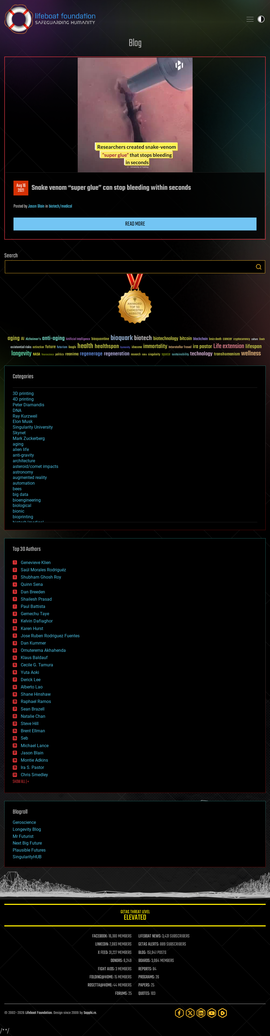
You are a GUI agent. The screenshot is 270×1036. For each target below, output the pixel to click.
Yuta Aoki (30, 672)
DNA (17, 410)
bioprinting (23, 516)
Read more (135, 224)
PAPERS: (144, 985)
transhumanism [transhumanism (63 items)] (227, 354)
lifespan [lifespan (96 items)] (253, 347)
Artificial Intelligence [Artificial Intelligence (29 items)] (78, 339)
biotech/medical (60, 206)
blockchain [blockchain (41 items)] (200, 339)
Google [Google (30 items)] (72, 347)
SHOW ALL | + (21, 781)
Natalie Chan (33, 716)
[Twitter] (190, 1013)
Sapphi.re (90, 1013)
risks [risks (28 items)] (144, 354)
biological (22, 505)
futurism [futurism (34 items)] (62, 347)
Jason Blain (36, 206)
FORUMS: (121, 993)
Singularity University (33, 427)
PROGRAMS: (146, 977)
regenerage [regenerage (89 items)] (91, 354)
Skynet (19, 432)
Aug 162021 (21, 188)
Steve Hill (30, 723)
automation (24, 483)
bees (17, 488)
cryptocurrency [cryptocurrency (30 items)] (241, 339)
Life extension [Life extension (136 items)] (228, 346)
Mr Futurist (23, 836)
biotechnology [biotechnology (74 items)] (165, 339)
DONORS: (117, 960)
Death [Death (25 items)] (262, 339)
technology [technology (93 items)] (201, 354)
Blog (135, 43)
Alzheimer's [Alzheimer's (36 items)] (33, 339)
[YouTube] (211, 1013)
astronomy (23, 472)
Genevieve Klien (36, 562)
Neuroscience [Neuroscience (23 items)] (48, 355)
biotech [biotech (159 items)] (143, 338)
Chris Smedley (34, 774)
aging (18, 444)
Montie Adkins (34, 760)
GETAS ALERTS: (148, 944)
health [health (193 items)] (85, 346)
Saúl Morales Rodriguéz (43, 569)
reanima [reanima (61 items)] (71, 354)
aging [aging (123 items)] (14, 338)
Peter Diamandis (28, 404)
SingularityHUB (27, 856)
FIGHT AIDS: (106, 969)
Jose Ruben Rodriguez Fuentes (50, 635)
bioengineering (27, 500)
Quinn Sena (32, 584)
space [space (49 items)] (166, 354)
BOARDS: (144, 960)
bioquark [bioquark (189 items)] (122, 338)
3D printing (23, 393)
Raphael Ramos (36, 701)
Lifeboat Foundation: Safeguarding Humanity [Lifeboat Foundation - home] (121, 19)
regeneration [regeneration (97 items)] (116, 354)
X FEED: (103, 952)
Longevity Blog (27, 829)
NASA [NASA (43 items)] (36, 354)
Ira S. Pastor (32, 767)
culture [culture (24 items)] (254, 339)
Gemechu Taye (35, 613)
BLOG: (142, 952)
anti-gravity (23, 455)
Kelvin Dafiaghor (37, 621)
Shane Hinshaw (36, 694)
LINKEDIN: (102, 944)
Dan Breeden (33, 591)
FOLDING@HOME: (102, 977)
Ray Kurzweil (25, 416)
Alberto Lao (32, 687)
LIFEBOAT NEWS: (149, 936)
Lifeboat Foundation (38, 1013)
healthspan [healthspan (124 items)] (107, 346)
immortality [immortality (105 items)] (155, 346)
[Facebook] (179, 1013)
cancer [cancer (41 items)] (227, 339)
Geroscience (24, 822)
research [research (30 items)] (136, 354)
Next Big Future (27, 843)
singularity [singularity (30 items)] (154, 354)
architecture (24, 460)
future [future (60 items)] (50, 346)
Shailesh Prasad (36, 599)
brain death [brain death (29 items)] (215, 339)
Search (258, 266)
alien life (21, 449)
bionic (18, 511)
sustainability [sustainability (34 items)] (180, 355)
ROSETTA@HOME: (100, 985)
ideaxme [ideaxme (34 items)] (137, 347)
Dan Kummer (33, 643)
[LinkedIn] (201, 1013)
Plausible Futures (29, 850)
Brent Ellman (33, 730)
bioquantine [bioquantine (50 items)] (100, 339)
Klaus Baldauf (34, 657)
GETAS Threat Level (135, 916)
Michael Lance (35, 745)
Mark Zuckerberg (29, 438)
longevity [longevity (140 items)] (21, 353)
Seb (24, 738)
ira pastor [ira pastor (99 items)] (202, 347)
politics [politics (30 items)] (59, 354)
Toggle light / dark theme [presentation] (261, 19)
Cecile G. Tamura (37, 664)
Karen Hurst (32, 628)
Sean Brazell (33, 709)
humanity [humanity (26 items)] (125, 347)
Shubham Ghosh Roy (41, 577)
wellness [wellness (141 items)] (251, 353)
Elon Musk (23, 421)
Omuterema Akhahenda (43, 650)
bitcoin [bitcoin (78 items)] (186, 339)
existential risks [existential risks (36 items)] (21, 347)
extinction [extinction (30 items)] (38, 347)
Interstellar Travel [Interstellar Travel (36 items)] (180, 347)
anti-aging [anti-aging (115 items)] (53, 338)
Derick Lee (30, 679)
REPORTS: (145, 969)
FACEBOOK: (100, 936)
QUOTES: (144, 993)
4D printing (23, 399)
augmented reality (30, 477)
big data (20, 494)
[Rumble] (222, 1013)
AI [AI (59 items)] (22, 339)
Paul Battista (33, 606)
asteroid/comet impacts (35, 466)
